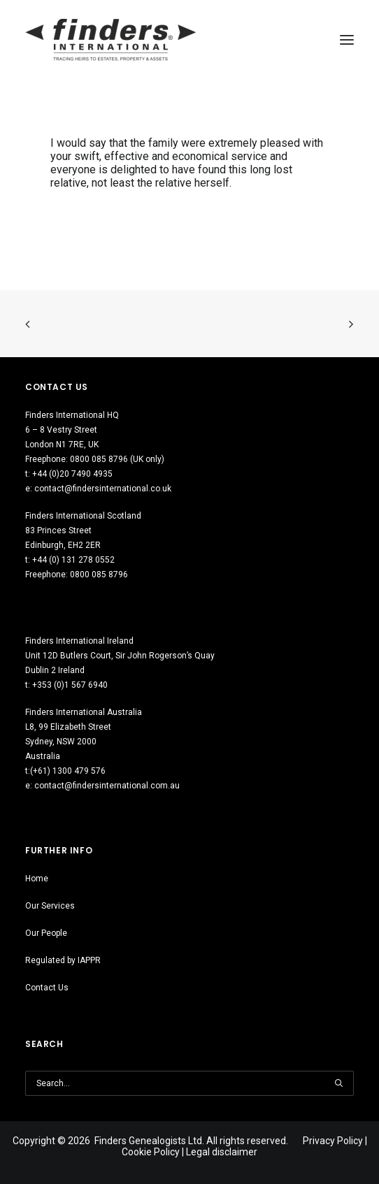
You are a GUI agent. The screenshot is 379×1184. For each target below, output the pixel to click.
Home (36, 878)
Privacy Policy (333, 1140)
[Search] (189, 1083)
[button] (338, 1083)
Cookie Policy (151, 1151)
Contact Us (47, 987)
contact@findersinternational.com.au (107, 785)
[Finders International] (110, 40)
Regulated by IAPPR (63, 960)
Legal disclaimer (221, 1151)
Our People (46, 933)
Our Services (50, 906)
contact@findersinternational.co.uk (102, 488)
